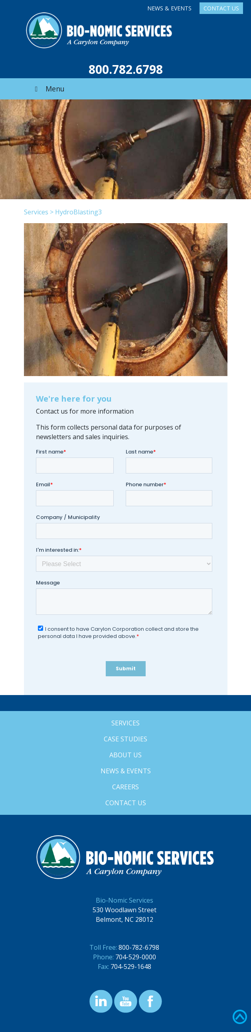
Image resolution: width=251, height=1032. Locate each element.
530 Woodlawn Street (124, 909)
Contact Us (221, 8)
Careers (125, 786)
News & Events (169, 8)
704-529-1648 (131, 966)
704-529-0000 (135, 957)
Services (36, 212)
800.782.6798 (126, 69)
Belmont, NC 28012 (124, 919)
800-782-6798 (139, 947)
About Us (125, 755)
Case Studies (125, 739)
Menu (48, 88)
